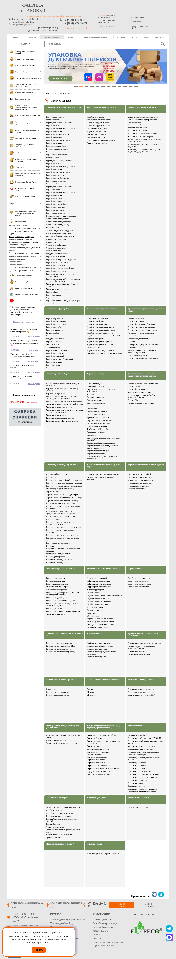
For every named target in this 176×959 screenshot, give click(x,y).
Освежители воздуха (17, 245)
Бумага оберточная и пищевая (141, 336)
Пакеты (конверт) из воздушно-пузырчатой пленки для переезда (60, 512)
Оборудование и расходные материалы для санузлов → (63, 727)
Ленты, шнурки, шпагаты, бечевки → (103, 680)
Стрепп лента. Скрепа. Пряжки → (61, 680)
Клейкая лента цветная (97, 649)
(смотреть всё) (29, 322)
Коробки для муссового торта (59, 134)
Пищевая (132, 347)
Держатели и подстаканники (99, 420)
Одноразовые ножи (95, 406)
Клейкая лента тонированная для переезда (60, 531)
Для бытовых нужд (54, 810)
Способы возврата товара (105, 923)
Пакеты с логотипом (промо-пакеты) (144, 358)
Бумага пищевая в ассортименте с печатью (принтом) (143, 351)
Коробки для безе (54, 198)
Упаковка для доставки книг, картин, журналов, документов (144, 150)
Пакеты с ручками (136, 321)
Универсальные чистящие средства (23, 242)
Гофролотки (51, 336)
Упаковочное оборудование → (141, 680)
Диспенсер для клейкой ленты (100, 622)
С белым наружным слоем (98, 123)
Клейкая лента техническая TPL (60, 646)
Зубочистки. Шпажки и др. (99, 423)
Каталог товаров (52, 37)
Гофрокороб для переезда (57, 474)
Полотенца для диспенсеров (58, 740)
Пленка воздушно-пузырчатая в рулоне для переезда (63, 507)
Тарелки (90, 394)
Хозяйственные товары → (57, 798)
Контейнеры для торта (56, 578)
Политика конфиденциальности (108, 942)
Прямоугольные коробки (57, 149)
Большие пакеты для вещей (58, 554)
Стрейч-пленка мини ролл (98, 598)
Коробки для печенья (55, 265)
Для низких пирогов (96, 137)
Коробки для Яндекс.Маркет (140, 136)
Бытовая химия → (136, 726)
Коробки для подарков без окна (101, 330)
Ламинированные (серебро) (58, 222)
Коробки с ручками (54, 143)
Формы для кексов (54, 242)
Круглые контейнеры (55, 581)
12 (136, 86)
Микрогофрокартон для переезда (60, 489)
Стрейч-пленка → (136, 569)
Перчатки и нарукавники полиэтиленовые (98, 753)
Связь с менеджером (107, 26)
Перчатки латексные (96, 763)
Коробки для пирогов (96, 131)
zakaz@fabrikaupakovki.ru (23, 22)
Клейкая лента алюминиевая (59, 649)
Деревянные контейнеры (98, 451)
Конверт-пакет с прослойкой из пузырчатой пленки (142, 396)
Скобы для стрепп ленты (98, 627)
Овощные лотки (53, 347)
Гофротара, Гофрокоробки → (59, 309)
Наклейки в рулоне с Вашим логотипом (104, 353)
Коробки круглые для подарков (100, 333)
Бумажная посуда (94, 383)
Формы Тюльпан (53, 251)
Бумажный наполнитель (97, 318)
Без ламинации (52, 227)
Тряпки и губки (53, 838)
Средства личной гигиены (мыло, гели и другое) (25, 232)
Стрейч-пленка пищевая (138, 587)
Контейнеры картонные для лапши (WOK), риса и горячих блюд (61, 397)
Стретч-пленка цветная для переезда (62, 500)
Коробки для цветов (96, 339)
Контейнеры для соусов (56, 597)
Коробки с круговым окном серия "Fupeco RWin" (61, 275)
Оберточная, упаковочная (139, 339)
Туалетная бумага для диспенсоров (61, 743)
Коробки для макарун (55, 175)
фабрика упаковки (32, 8)
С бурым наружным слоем (98, 126)
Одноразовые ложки (96, 403)
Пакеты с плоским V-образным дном (144, 330)
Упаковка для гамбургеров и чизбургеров (64, 404)
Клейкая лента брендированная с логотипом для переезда (60, 523)
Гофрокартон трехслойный (139, 474)
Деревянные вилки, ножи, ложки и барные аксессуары (102, 447)
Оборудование (93, 616)
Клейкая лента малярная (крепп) (60, 652)
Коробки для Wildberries (138, 128)
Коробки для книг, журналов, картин (103, 474)
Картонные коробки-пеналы (58, 393)
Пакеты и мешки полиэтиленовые (143, 383)
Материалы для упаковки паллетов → (104, 569)
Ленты (90, 689)
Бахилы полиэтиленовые (98, 749)
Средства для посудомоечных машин (24, 253)
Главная (15, 37)
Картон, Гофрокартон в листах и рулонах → (146, 466)
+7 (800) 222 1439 (75, 23)
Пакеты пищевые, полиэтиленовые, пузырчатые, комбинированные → (144, 375)
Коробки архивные (54, 318)
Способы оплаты (142, 914)
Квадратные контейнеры (57, 584)
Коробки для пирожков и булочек (61, 268)
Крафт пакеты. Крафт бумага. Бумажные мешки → (146, 310)
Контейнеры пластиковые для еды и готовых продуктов (62, 604)
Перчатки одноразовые (97, 757)
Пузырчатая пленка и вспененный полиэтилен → (143, 635)
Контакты (159, 37)
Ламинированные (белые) (57, 224)
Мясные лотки (52, 344)
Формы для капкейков (56, 239)
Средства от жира (16, 262)
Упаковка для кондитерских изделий (103, 853)
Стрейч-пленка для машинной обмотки (104, 595)
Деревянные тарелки (96, 454)
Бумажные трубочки (96, 432)
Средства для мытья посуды (20, 239)
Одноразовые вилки (96, 400)
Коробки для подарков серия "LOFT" (103, 336)
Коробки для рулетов (55, 213)
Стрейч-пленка (52, 492)
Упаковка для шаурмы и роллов (60, 418)
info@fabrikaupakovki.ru (22, 24)
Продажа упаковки (102, 919)
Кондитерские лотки (55, 339)
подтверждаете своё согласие (52, 936)
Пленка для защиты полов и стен (60, 516)
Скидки (70, 37)
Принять (39, 950)
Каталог (25, 44)
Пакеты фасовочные (137, 389)
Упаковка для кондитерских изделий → (63, 107)
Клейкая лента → (95, 634)
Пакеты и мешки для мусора (58, 816)
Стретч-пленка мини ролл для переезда (63, 494)
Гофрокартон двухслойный (140, 483)
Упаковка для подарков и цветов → (102, 309)
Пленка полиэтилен (136, 651)
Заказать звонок (73, 28)
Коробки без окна (54, 131)
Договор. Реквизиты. (103, 927)
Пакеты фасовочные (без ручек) (142, 324)
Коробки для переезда (56, 324)
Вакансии (97, 938)
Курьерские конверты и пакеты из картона (102, 478)
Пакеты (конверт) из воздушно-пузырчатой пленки (142, 647)
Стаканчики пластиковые (98, 414)
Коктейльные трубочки (97, 426)
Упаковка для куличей (56, 289)
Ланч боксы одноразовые (57, 590)
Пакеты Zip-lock (135, 400)
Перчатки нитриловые (97, 765)
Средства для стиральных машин (22, 256)
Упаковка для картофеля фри (59, 407)
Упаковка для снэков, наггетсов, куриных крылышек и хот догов (64, 411)
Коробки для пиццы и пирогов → (101, 107)
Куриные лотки (53, 342)
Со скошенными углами (97, 128)
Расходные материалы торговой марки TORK (63, 736)
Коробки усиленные (55, 330)
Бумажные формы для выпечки (60, 236)
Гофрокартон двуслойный (98, 581)
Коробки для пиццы (96, 117)
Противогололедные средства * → (61, 844)
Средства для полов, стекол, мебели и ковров (24, 249)
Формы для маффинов (56, 245)
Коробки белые (53, 292)
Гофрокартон (51, 477)
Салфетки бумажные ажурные (59, 230)
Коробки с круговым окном (58, 140)
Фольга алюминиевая (55, 827)
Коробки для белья (95, 321)
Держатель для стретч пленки (141, 692)
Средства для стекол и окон (140, 771)
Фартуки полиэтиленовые (98, 771)
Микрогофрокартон (136, 489)
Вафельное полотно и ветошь (59, 835)
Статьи (146, 37)
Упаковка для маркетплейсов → (142, 107)
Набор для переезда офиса (57, 562)
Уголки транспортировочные (140, 480)
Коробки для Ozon (136, 125)
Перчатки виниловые (96, 760)
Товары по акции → (96, 844)
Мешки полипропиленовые (140, 392)
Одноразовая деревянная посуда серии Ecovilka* (104, 439)
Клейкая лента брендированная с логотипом (101, 653)
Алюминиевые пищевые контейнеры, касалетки (62, 384)
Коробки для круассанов (57, 262)
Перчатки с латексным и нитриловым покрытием (103, 742)
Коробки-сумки (53, 365)
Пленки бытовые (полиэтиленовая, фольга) (61, 820)
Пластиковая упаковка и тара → (60, 569)
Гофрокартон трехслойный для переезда (64, 483)
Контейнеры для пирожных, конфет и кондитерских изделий (62, 593)
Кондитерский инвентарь (57, 254)
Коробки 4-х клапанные (56, 350)
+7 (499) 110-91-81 (98, 905)
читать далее (34, 336)
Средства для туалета (17, 259)
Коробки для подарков (97, 324)
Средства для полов (136, 768)
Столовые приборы (95, 397)
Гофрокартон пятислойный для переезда (64, 486)
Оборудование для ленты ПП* (100, 624)
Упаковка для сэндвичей (57, 415)
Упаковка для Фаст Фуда (62, 923)
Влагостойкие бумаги (137, 355)
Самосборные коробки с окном (60, 368)
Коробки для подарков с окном (100, 327)
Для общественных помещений (60, 813)
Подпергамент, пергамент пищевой (143, 344)
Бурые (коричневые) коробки (59, 123)
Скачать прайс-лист (25, 395)
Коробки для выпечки (55, 256)
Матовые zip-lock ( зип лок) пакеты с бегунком (144, 145)
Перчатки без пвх (94, 738)
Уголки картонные (95, 607)
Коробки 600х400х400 (137, 131)
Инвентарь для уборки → (98, 798)
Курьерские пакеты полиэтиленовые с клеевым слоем (144, 140)
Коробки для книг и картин (58, 543)
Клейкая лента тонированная (100, 646)
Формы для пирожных (56, 248)
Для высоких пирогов (96, 134)
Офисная (132, 342)
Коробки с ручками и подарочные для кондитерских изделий (63, 302)
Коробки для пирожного (57, 181)
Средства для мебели (137, 765)
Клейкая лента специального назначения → (64, 635)
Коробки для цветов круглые (99, 342)
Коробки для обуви (54, 327)
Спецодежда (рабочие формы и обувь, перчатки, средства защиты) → (103, 727)
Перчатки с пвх (93, 746)
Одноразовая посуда (59, 927)
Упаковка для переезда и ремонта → (62, 465)
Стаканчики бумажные (97, 412)
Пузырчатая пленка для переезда (60, 503)
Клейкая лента (52, 519)
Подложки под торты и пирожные (61, 216)
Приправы (91, 435)
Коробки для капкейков (56, 155)
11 (130, 86)
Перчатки (50, 546)
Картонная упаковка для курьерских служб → (103, 466)
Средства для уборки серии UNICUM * (25, 228)
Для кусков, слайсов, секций (99, 120)
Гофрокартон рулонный (138, 486)
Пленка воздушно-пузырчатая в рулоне (145, 643)
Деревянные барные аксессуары (101, 443)
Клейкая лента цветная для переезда (62, 535)
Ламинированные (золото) (57, 219)
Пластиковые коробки (56, 146)
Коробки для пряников (56, 271)
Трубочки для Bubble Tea (98, 429)
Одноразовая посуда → (97, 374)
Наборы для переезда (55, 557)
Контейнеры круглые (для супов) (60, 600)
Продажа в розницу (47, 27)
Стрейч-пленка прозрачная (99, 601)
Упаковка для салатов (55, 614)
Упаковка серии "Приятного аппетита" (63, 421)
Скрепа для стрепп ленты (57, 692)
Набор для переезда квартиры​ (59, 559)
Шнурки (90, 692)
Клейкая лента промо (96, 657)
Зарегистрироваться (138, 20)
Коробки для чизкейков (56, 204)
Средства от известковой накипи (22, 267)
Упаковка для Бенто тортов (58, 152)
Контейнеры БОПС (54, 608)
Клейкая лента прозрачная (98, 643)
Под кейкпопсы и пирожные (58, 233)
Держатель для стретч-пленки (100, 619)
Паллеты (91, 613)
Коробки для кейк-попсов (57, 178)
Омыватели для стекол (138, 807)
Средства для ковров (137, 763)
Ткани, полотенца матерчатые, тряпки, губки (63, 831)
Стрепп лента (93, 610)
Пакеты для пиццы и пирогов (100, 143)
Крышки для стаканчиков (98, 417)
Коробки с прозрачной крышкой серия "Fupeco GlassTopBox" (63, 280)
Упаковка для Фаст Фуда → (58, 374)
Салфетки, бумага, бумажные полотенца (64, 807)
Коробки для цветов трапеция (100, 344)
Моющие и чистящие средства (21, 236)
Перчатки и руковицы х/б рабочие (102, 735)
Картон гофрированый (97, 578)
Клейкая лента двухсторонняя (59, 643)
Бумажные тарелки (95, 386)
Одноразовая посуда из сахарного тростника (102, 457)
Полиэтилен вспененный (139, 654)
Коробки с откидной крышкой (59, 359)
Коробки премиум (54, 137)
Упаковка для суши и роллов (59, 587)
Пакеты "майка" (135, 386)
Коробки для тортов (55, 117)
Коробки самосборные (56, 321)
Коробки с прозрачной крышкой (60, 128)
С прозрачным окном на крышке (101, 140)
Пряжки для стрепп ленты (57, 695)
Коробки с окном (53, 126)
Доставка (121, 37)
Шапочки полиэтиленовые (98, 774)
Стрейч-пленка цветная (97, 604)
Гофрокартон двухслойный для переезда (64, 480)
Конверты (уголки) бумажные (141, 333)
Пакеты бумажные (136, 318)
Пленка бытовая (53, 824)
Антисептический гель (18, 225)
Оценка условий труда (103, 945)
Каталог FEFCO (100, 931)
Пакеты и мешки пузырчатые (141, 403)
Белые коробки (52, 120)
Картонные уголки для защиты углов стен (62, 539)
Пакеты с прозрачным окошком (142, 327)
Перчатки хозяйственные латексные (103, 768)
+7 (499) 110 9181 (75, 20)
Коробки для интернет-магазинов (142, 133)
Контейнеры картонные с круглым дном (64, 401)
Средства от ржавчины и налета (22, 270)
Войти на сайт (136, 21)
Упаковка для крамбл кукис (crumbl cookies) (62, 285)
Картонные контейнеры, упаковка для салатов (63, 389)
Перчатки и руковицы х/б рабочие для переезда (63, 550)
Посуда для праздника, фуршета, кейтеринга (101, 390)
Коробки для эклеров (55, 207)
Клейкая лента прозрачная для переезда (63, 527)
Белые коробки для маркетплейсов (143, 117)
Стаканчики (92, 409)
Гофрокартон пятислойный (140, 477)
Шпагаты (91, 695)
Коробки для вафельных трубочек (61, 259)
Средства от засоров (17, 265)
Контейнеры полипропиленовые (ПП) (63, 611)
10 (125, 86)
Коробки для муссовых (56, 201)
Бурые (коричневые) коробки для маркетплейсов (142, 121)
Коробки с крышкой (55, 356)
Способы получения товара (95, 37)
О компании (31, 37)
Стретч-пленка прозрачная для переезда (64, 497)
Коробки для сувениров (56, 353)
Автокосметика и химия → (140, 798)
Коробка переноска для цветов (100, 350)
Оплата (134, 37)
